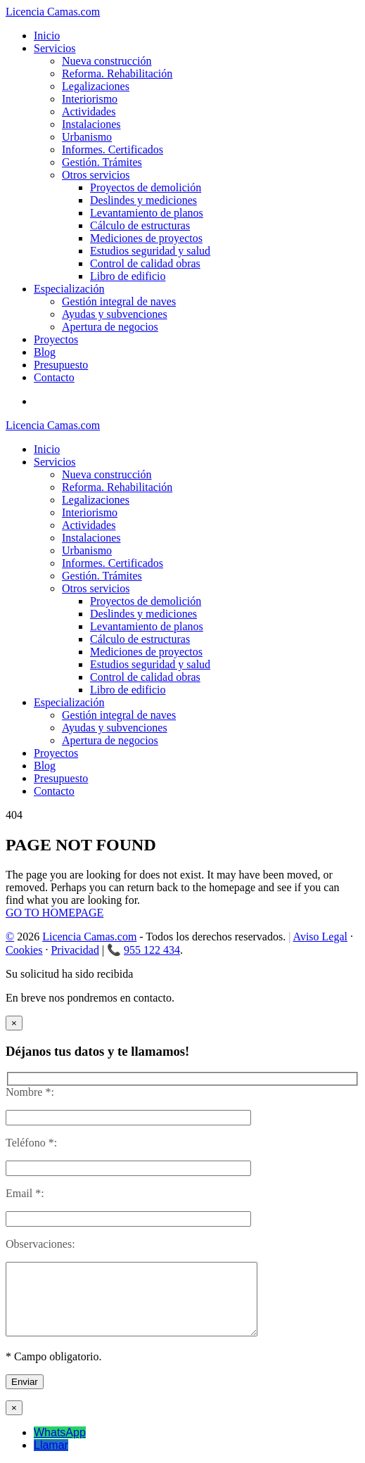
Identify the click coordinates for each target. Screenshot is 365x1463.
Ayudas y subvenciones (114, 314)
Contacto (54, 377)
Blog (45, 352)
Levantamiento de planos (146, 213)
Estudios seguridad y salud (150, 251)
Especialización (69, 289)
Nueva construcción (107, 61)
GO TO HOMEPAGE (54, 913)
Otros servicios (95, 175)
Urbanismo (87, 137)
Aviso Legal (320, 937)
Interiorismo (89, 99)
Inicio (47, 35)
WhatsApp (60, 1432)
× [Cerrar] (14, 1023)
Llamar (51, 1445)
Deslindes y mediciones (143, 200)
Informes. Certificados (112, 149)
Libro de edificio (128, 276)
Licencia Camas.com (89, 937)
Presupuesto (61, 365)
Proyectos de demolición (145, 187)
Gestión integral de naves (119, 301)
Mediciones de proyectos (146, 238)
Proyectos (56, 339)
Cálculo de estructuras (140, 225)
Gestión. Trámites (102, 162)
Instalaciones (91, 124)
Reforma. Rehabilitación (117, 73)
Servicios (55, 48)
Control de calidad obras (145, 263)
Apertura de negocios (110, 327)
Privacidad (74, 950)
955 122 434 (152, 950)
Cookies (24, 950)
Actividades (88, 111)
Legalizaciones (95, 86)
